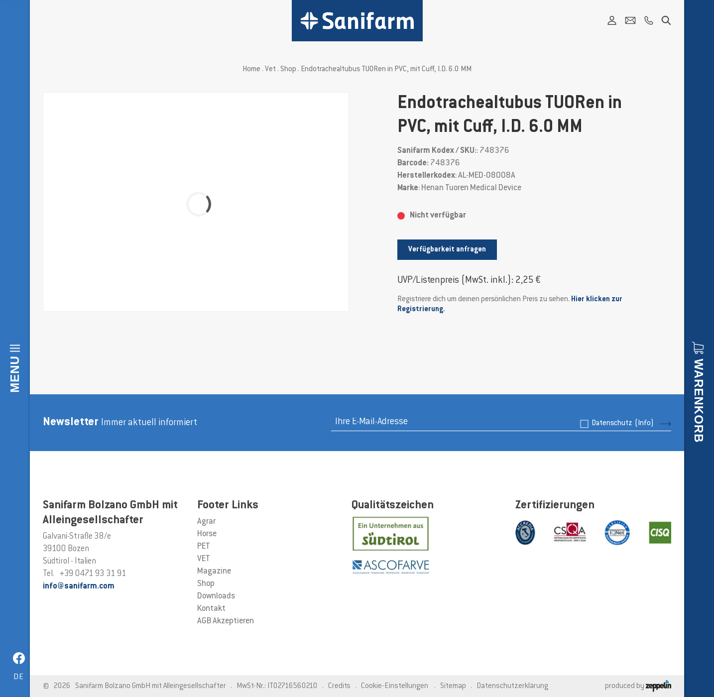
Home (251, 69)
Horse (207, 534)
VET (203, 559)
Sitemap (453, 686)
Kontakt (211, 609)
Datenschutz (623, 423)
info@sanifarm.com (79, 586)
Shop (288, 69)
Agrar (206, 522)
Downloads (216, 596)
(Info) (644, 423)
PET (203, 547)
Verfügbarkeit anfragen (447, 249)
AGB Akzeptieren (225, 621)
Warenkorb (699, 401)
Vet (270, 69)
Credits (339, 686)
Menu (14, 374)
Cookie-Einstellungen (394, 686)
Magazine (214, 572)
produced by (638, 686)
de (18, 677)
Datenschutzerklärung (512, 686)
